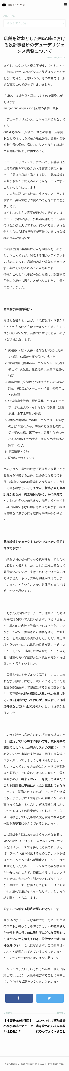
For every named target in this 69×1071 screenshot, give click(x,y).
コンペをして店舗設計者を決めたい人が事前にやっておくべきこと (51, 1026)
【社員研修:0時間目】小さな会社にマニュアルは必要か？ (18, 1026)
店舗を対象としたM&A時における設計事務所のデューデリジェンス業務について (34, 45)
